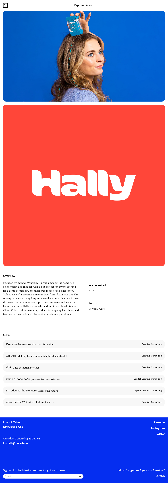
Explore (79, 5)
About (90, 5)
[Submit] (80, 476)
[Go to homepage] (5, 5)
